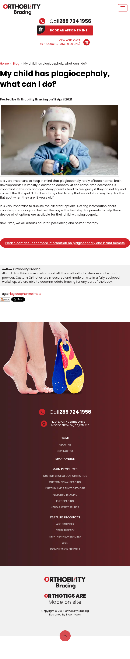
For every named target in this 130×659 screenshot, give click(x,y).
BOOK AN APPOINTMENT (69, 30)
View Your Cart (60, 42)
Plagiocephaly (18, 294)
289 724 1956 (75, 21)
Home (4, 63)
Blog (16, 63)
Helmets (35, 294)
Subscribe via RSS (5, 299)
